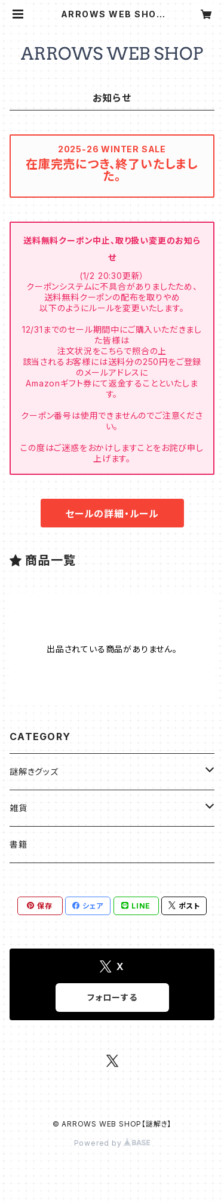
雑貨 (18, 808)
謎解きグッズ (34, 771)
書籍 (18, 844)
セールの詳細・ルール (112, 514)
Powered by (112, 1142)
